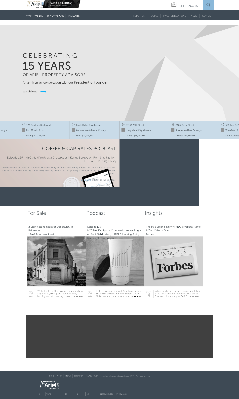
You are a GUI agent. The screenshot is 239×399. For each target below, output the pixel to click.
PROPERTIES (138, 15)
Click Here (166, 188)
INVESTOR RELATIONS (174, 15)
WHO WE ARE (55, 15)
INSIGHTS (74, 15)
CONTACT (207, 15)
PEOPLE (154, 15)
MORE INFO (83, 301)
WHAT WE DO (34, 15)
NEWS (194, 15)
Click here (79, 187)
